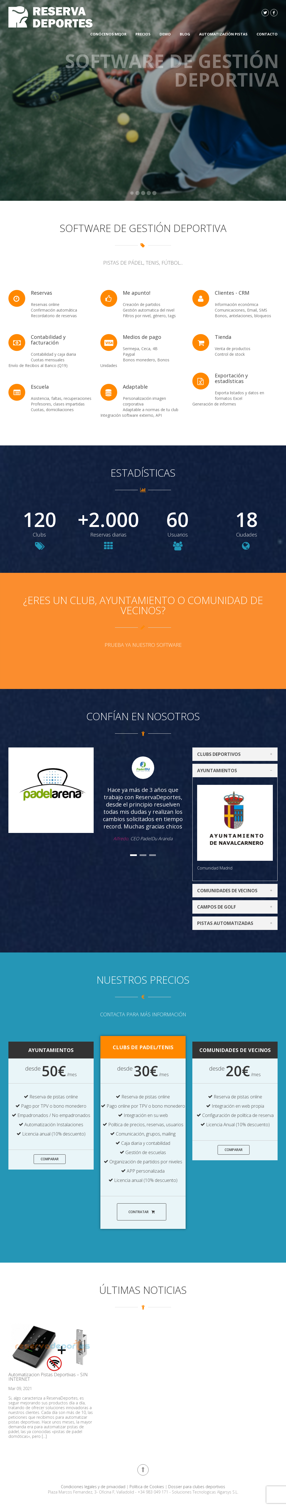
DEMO (165, 34)
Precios (143, 34)
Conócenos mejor (108, 34)
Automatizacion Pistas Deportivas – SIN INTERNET (48, 1376)
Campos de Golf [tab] (236, 907)
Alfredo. (121, 838)
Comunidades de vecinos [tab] (236, 890)
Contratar (141, 1211)
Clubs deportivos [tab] (236, 754)
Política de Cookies (147, 1486)
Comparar (50, 1159)
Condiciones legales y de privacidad (93, 1486)
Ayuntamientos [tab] (236, 770)
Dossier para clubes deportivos (196, 1486)
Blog (185, 34)
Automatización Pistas (223, 34)
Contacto (267, 34)
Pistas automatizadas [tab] (236, 923)
